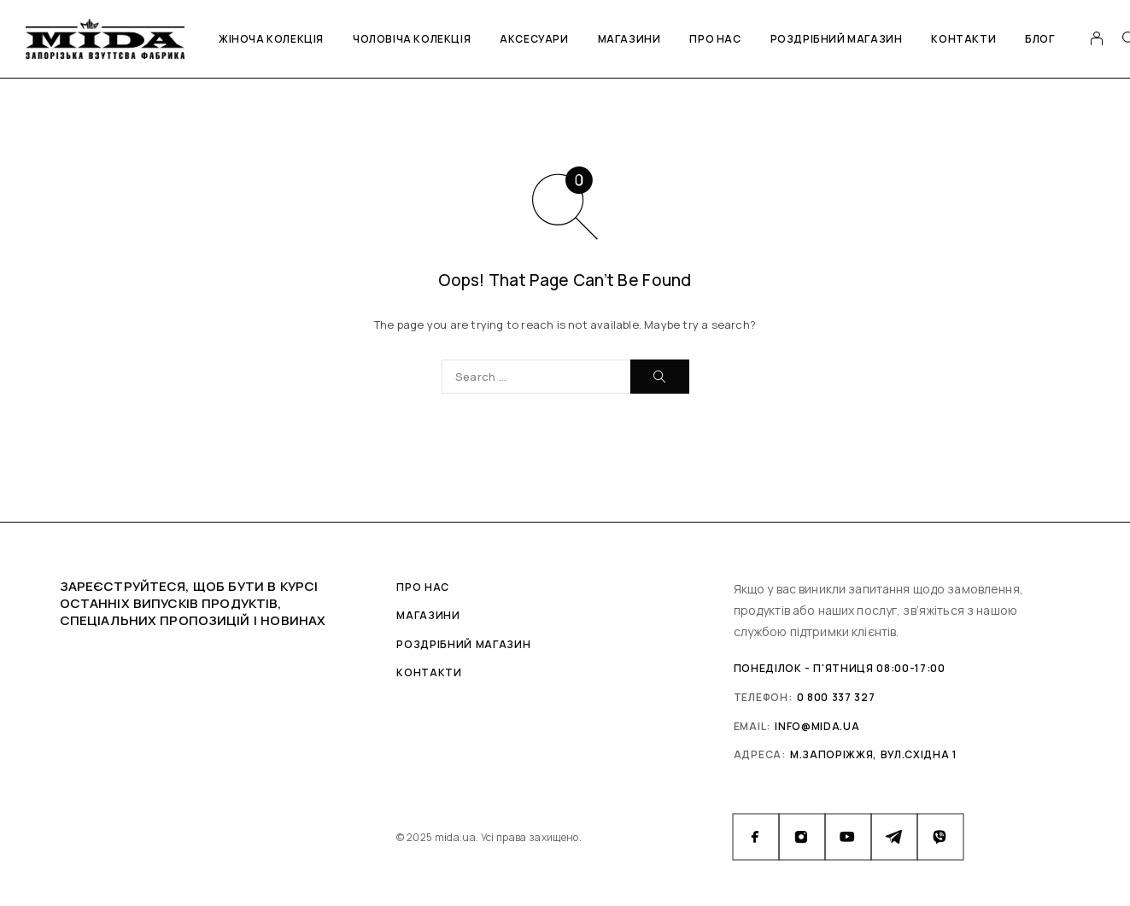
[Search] (659, 376)
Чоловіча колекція (412, 39)
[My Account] (1097, 38)
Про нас (715, 39)
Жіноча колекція (271, 39)
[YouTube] (848, 837)
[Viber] (940, 837)
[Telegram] (894, 837)
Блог (1039, 39)
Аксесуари (534, 39)
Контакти (963, 39)
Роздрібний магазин (836, 39)
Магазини (629, 39)
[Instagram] (802, 837)
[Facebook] (756, 837)
